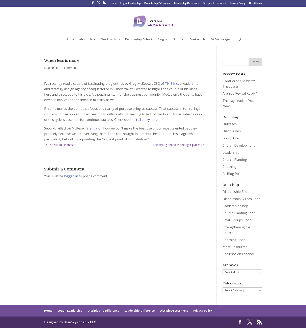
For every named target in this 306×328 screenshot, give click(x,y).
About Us (85, 39)
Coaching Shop (234, 240)
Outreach (230, 124)
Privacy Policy (237, 3)
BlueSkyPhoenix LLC (80, 322)
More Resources (235, 247)
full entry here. (146, 119)
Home (113, 3)
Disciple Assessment (214, 3)
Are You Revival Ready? (240, 93)
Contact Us (197, 39)
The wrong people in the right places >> (178, 145)
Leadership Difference (186, 3)
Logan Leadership (130, 3)
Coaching (230, 166)
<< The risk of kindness (59, 145)
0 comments (70, 68)
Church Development (239, 145)
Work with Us (110, 39)
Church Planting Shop (239, 213)
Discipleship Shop (236, 191)
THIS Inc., (172, 83)
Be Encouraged (220, 39)
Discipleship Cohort (138, 39)
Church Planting (235, 159)
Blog (161, 39)
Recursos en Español (238, 254)
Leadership (51, 68)
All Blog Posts (233, 173)
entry (93, 128)
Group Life (231, 138)
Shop (176, 39)
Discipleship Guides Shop (241, 199)
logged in (71, 176)
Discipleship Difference (157, 3)
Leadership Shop (235, 206)
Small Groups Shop (237, 220)
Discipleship (232, 131)
